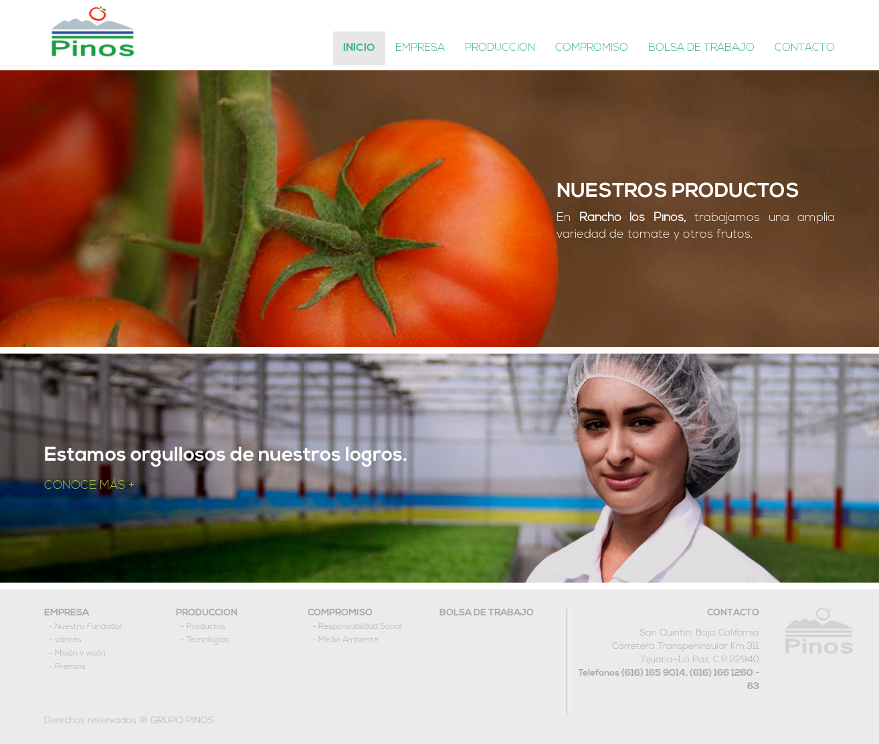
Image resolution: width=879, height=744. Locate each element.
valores (68, 640)
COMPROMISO (340, 613)
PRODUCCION (206, 613)
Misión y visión (80, 654)
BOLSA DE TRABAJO (487, 613)
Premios (70, 667)
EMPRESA (66, 613)
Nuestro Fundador (89, 627)
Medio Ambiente (348, 640)
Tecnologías (208, 640)
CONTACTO (733, 613)
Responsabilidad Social (359, 627)
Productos (206, 627)
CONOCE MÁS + (89, 485)
